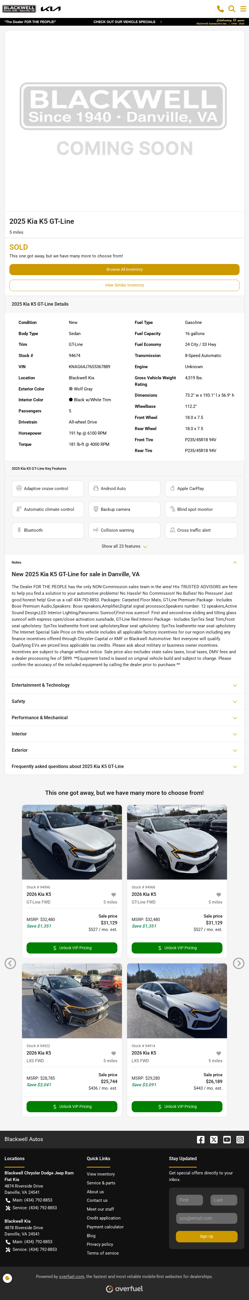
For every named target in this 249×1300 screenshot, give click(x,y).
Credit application (104, 1218)
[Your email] (207, 1218)
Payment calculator (105, 1227)
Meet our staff (100, 1209)
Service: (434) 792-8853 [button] (31, 1208)
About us (95, 1191)
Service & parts (101, 1183)
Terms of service (103, 1253)
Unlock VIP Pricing (72, 948)
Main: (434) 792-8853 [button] (29, 1200)
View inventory (101, 1174)
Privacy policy (100, 1244)
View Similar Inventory (124, 285)
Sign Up (206, 1236)
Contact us (97, 1200)
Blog (91, 1235)
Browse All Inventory (125, 269)
